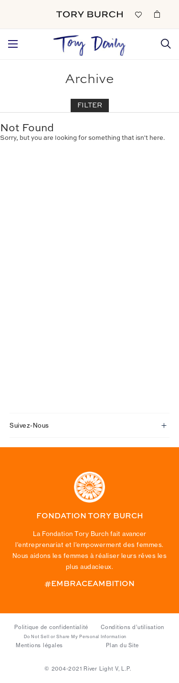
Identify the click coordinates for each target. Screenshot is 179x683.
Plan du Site (122, 645)
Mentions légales (39, 645)
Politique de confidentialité (51, 627)
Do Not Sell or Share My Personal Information (75, 636)
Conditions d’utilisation (132, 627)
